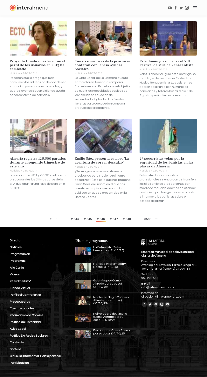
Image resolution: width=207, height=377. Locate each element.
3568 (147, 219)
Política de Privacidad (25, 322)
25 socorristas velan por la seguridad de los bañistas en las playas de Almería (166, 162)
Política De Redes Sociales (29, 335)
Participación (19, 362)
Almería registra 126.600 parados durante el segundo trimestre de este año (38, 162)
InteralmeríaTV (20, 281)
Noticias (15, 73)
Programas (17, 260)
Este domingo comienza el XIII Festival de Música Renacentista (166, 63)
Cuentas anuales (22, 308)
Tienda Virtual (20, 288)
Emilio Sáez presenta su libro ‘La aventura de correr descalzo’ (102, 161)
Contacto (17, 342)
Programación (20, 254)
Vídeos (15, 274)
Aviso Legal (18, 328)
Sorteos (15, 349)
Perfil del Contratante (25, 294)
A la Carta (17, 267)
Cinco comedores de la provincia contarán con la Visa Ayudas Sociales (102, 65)
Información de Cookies (26, 315)
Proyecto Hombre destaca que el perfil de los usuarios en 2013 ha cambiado (37, 65)
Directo (15, 240)
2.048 (127, 219)
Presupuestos (20, 301)
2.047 (114, 219)
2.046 (101, 219)
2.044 (75, 219)
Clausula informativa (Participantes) (35, 356)
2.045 (88, 219)
